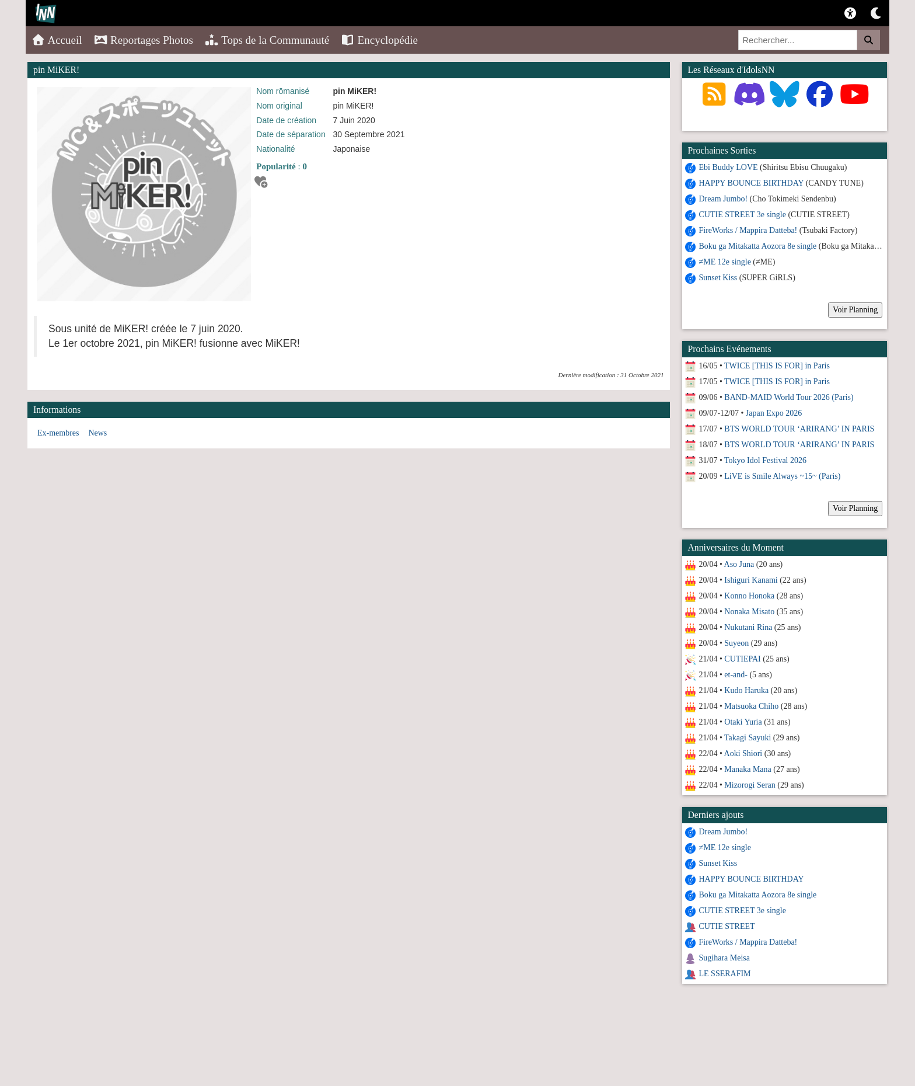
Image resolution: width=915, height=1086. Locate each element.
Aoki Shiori (743, 753)
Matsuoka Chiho (751, 706)
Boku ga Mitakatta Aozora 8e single (758, 246)
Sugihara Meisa (724, 957)
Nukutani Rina (748, 627)
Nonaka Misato (749, 611)
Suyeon (736, 643)
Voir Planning (855, 309)
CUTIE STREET (727, 926)
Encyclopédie (379, 40)
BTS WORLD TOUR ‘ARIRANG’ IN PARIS (799, 428)
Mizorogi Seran (749, 785)
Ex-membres (58, 433)
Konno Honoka (749, 595)
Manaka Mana (747, 769)
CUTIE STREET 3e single (742, 214)
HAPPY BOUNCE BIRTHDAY (751, 183)
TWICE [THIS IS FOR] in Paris (777, 365)
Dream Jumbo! (723, 198)
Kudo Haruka (746, 690)
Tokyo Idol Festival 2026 (765, 460)
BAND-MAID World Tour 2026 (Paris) (788, 397)
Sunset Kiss (718, 277)
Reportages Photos (143, 40)
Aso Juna (739, 564)
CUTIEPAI (742, 659)
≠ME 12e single (725, 261)
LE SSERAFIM (725, 973)
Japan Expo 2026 (774, 413)
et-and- (736, 674)
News (97, 433)
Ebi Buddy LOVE (728, 167)
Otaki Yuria (743, 722)
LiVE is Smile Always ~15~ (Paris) (782, 476)
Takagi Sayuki (747, 737)
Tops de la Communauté (267, 40)
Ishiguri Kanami (750, 580)
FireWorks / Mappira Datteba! (748, 230)
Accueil (57, 40)
